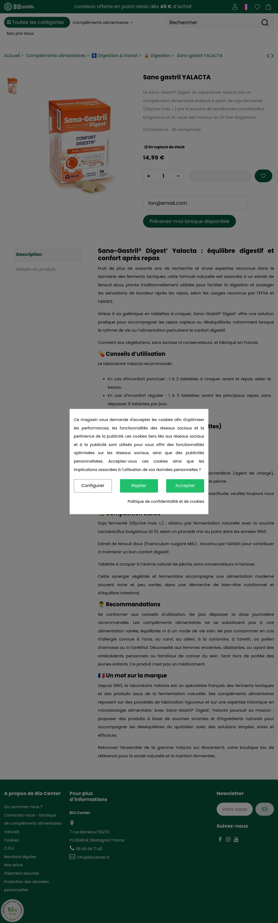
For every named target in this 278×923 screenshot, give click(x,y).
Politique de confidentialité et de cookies (166, 501)
